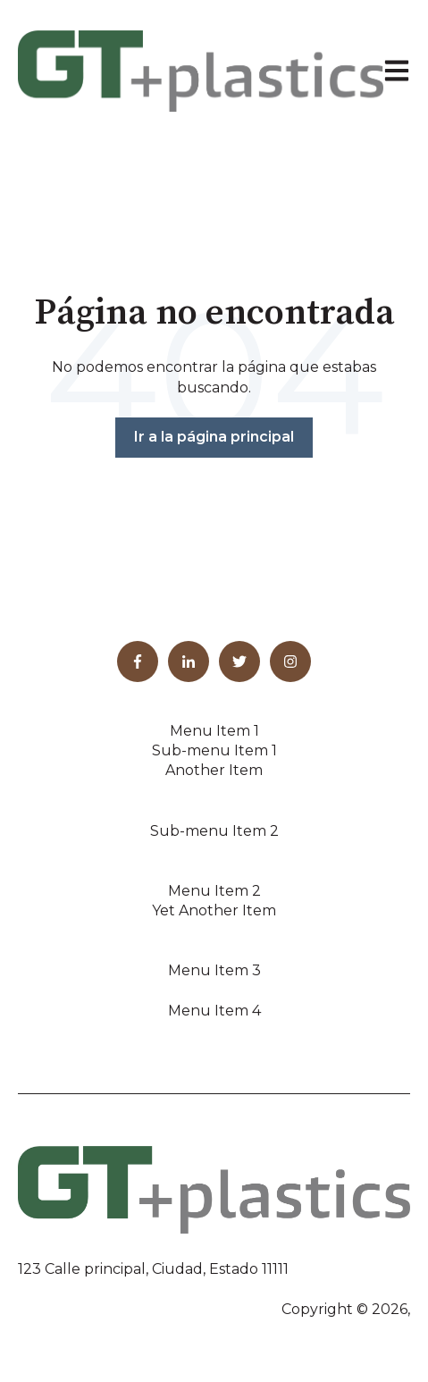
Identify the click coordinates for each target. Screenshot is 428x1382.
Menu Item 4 (214, 1010)
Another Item (214, 770)
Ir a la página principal (214, 436)
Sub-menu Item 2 (214, 830)
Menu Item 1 (214, 730)
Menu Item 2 (214, 890)
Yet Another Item (214, 910)
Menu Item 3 (214, 970)
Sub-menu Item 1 (214, 750)
